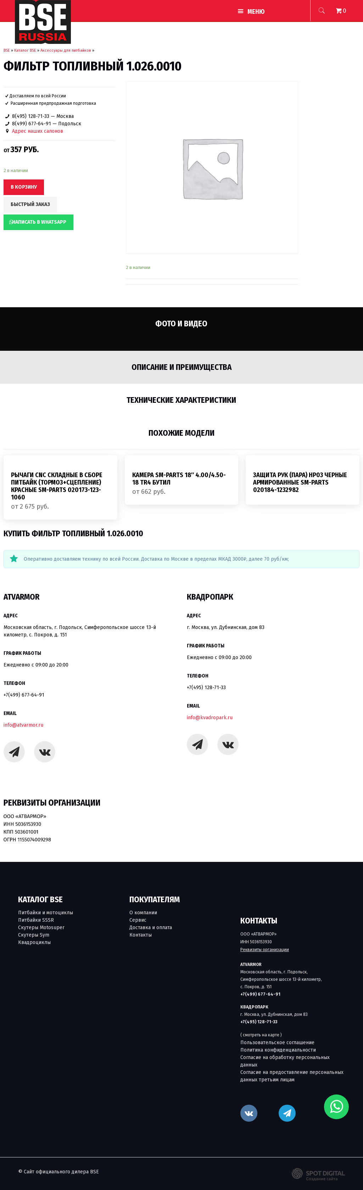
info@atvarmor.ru (23, 725)
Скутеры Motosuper (41, 928)
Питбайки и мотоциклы (45, 913)
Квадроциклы (34, 942)
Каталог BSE (25, 50)
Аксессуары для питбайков (65, 50)
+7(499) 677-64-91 (24, 695)
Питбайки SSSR (36, 920)
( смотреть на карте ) (261, 1034)
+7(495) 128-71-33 (206, 688)
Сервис (137, 920)
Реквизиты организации (264, 949)
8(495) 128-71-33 (30, 116)
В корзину (24, 187)
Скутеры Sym (33, 935)
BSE (7, 50)
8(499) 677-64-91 (31, 124)
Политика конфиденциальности (278, 1050)
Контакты (140, 935)
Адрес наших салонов (37, 131)
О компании (143, 913)
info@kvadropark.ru (210, 718)
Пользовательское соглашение (277, 1043)
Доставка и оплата (150, 928)
